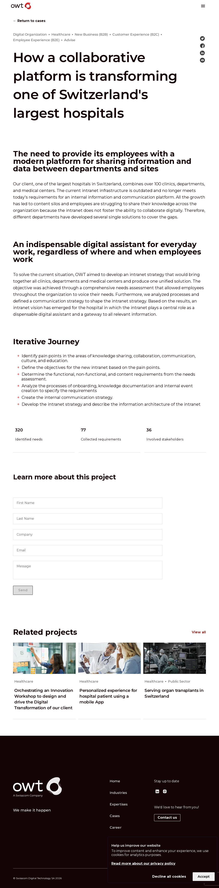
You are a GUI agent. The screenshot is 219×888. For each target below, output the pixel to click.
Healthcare (23, 681)
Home (115, 781)
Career (116, 827)
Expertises (119, 804)
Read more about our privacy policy (143, 863)
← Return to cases (29, 21)
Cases (115, 816)
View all (199, 632)
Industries (118, 793)
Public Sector (179, 681)
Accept (204, 876)
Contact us (167, 818)
